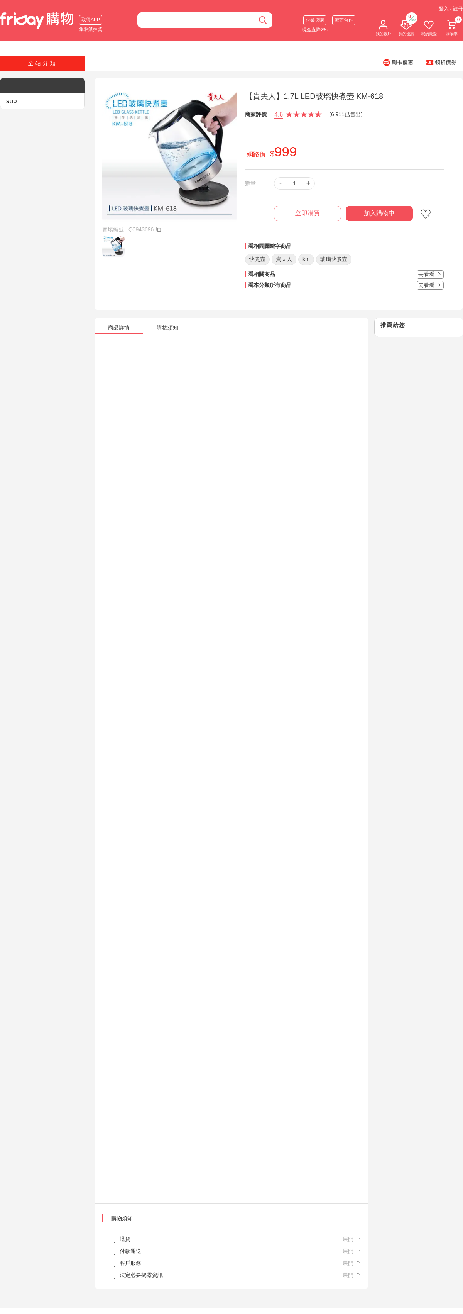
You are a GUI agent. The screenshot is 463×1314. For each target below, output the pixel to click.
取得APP (90, 19)
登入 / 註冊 (451, 9)
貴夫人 (284, 259)
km (306, 259)
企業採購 (315, 20)
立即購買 (307, 213)
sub (11, 101)
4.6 (278, 114)
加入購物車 (379, 213)
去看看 (430, 274)
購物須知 (122, 1218)
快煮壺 (257, 259)
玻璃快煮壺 (333, 259)
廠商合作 (344, 20)
